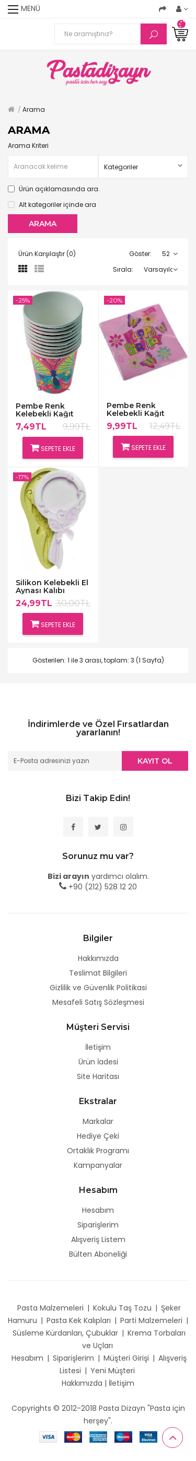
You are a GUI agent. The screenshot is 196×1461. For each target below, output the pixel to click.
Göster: (140, 253)
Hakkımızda (98, 958)
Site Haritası (98, 1076)
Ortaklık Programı (98, 1150)
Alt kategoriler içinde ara (52, 204)
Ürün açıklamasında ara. (54, 188)
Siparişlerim (98, 1225)
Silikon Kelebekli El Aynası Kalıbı (52, 586)
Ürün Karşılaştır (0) (47, 253)
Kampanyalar (98, 1165)
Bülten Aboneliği (98, 1254)
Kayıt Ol (154, 762)
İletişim (98, 1047)
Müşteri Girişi (126, 1358)
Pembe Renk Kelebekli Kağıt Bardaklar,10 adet (49, 410)
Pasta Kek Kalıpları (79, 1320)
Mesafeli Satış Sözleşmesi (98, 1002)
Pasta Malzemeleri (50, 1308)
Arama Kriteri (28, 145)
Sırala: (123, 269)
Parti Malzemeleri (151, 1320)
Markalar (98, 1121)
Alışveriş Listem (98, 1239)
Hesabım (98, 1210)
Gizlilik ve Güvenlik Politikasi (98, 987)
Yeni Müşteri (112, 1370)
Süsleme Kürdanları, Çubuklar (65, 1333)
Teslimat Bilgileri (98, 973)
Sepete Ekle (52, 448)
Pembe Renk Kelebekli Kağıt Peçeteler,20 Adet (141, 409)
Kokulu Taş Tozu (122, 1308)
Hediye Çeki (98, 1136)
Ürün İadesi (98, 1062)
